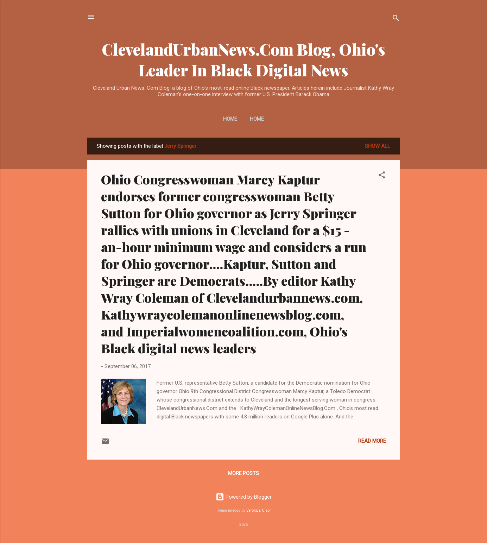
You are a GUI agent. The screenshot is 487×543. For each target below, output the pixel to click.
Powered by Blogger (244, 497)
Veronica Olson (259, 510)
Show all (377, 146)
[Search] (396, 19)
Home (230, 119)
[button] (382, 176)
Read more (372, 441)
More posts (243, 473)
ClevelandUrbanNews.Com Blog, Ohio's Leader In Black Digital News (243, 59)
